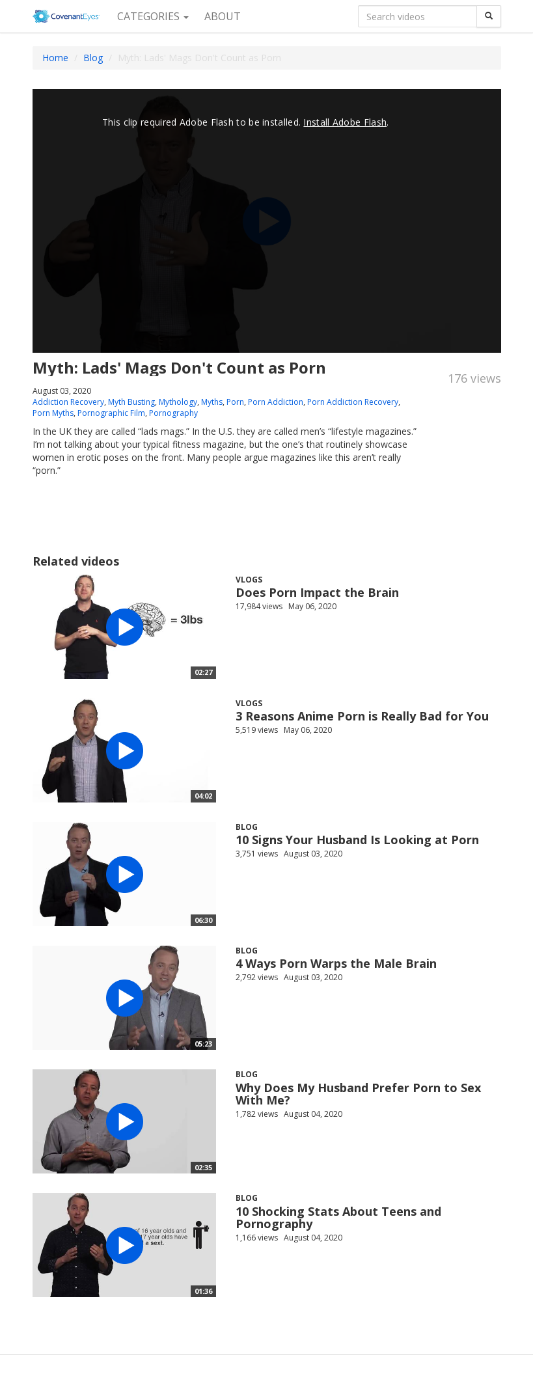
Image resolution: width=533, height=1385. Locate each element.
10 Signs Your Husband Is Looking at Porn (357, 839)
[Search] (488, 16)
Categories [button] (153, 16)
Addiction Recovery (68, 401)
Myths (212, 401)
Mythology (178, 401)
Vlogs (249, 579)
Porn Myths (53, 412)
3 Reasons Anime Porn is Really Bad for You (362, 716)
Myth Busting (131, 401)
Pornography (173, 412)
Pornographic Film (111, 412)
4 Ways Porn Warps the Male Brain (336, 963)
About (222, 16)
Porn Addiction (275, 401)
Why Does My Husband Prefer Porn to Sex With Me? (358, 1094)
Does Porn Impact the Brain (317, 592)
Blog (93, 57)
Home (55, 57)
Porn (235, 401)
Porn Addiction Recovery (352, 401)
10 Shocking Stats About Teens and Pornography (338, 1217)
